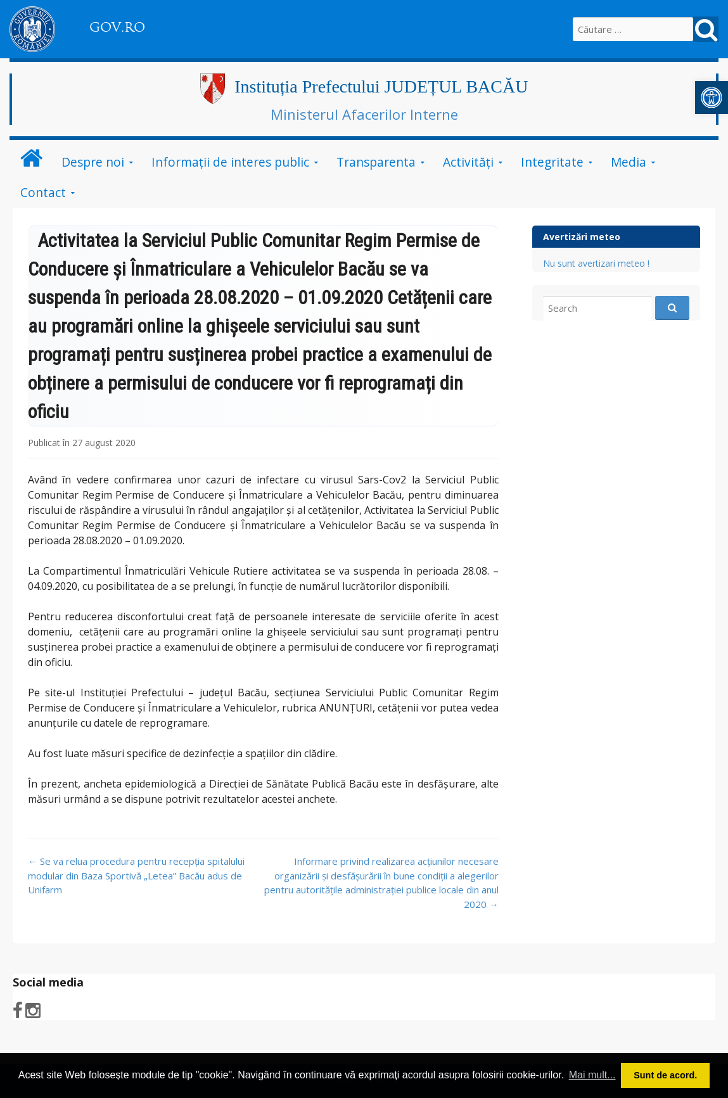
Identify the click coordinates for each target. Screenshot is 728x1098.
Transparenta (376, 161)
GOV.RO (117, 27)
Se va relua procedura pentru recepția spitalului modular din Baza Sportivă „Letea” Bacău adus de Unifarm (136, 875)
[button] (711, 97)
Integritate (552, 161)
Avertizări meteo (581, 237)
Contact (43, 192)
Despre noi (92, 161)
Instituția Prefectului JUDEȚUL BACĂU (381, 86)
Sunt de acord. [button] (665, 1075)
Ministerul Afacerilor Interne (364, 114)
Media (628, 161)
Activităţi (468, 161)
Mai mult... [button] (592, 1074)
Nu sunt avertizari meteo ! (596, 263)
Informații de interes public (230, 161)
